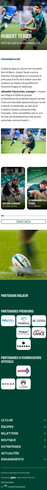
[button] (43, 3)
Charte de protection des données (13, 487)
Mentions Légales (7, 482)
